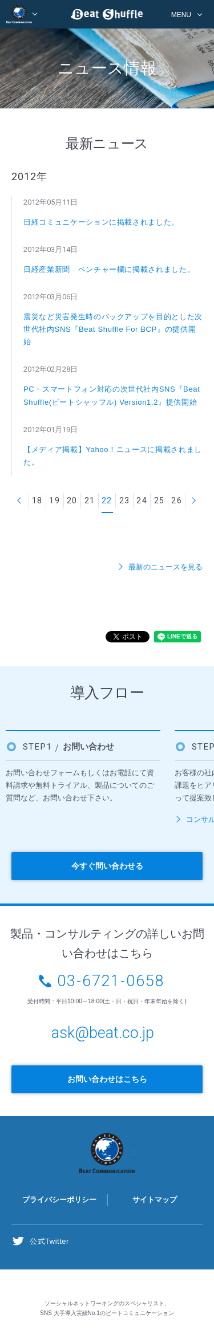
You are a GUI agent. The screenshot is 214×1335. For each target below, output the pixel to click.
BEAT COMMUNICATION (22, 14)
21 (89, 500)
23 (124, 500)
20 (72, 500)
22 (107, 500)
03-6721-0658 (111, 981)
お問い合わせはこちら (107, 1079)
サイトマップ (154, 1199)
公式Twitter (49, 1241)
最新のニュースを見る (165, 567)
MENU (181, 15)
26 (176, 500)
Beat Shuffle (107, 16)
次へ (194, 500)
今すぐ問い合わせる (107, 865)
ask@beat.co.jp (102, 1033)
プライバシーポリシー (59, 1199)
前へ (20, 500)
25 (159, 500)
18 (37, 500)
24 (141, 500)
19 (54, 500)
